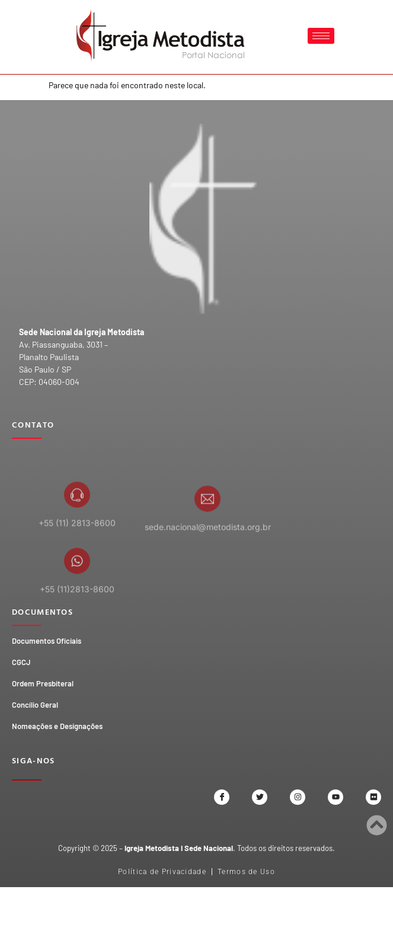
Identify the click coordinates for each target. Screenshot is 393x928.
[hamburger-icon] (321, 36)
